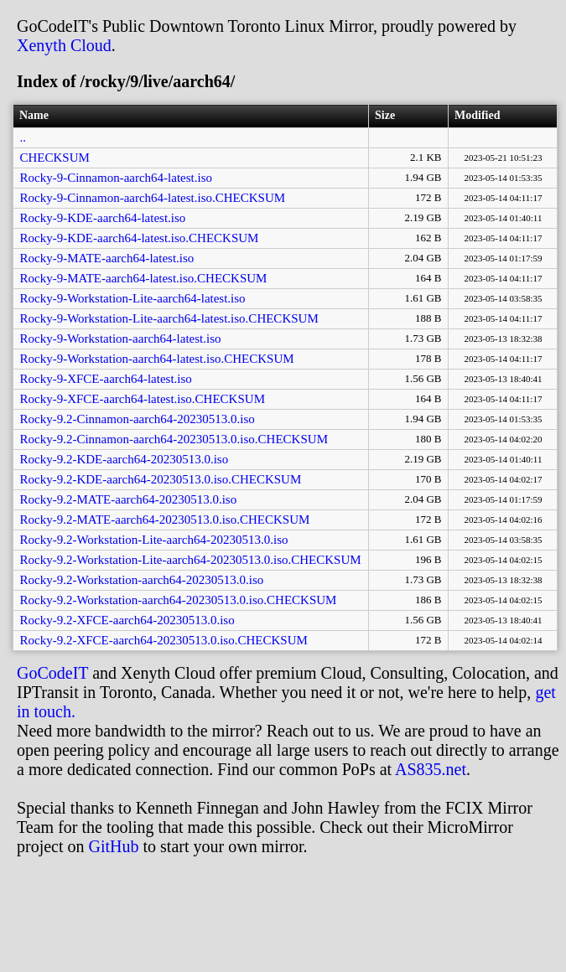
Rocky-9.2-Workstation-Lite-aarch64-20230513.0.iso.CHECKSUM (190, 559)
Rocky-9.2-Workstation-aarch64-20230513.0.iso (142, 580)
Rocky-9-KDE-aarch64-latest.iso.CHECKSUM (139, 238)
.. (23, 137)
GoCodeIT (52, 673)
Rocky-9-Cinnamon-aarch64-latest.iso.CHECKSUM (153, 197)
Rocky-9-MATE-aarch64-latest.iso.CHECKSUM (143, 278)
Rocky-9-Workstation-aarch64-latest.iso (120, 338)
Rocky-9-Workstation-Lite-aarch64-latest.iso (133, 298)
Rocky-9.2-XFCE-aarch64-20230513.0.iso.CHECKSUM (164, 640)
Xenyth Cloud (64, 45)
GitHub (114, 846)
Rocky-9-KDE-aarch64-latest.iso (103, 218)
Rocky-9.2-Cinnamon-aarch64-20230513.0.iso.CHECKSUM (174, 439)
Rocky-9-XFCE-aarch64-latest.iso (106, 378)
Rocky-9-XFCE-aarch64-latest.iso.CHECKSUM (142, 399)
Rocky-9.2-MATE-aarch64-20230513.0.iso (128, 499)
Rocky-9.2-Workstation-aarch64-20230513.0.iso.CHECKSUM (178, 600)
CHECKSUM (55, 157)
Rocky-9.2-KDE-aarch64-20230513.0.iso (124, 459)
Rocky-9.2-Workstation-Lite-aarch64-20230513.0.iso (154, 539)
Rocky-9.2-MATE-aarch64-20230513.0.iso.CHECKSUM (165, 519)
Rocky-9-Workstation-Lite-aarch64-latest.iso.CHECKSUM (169, 318)
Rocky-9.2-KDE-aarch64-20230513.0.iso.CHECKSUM (161, 479)
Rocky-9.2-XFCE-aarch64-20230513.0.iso (127, 620)
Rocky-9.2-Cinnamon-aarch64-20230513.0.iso (137, 419)
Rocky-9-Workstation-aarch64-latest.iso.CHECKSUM (157, 358)
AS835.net (430, 769)
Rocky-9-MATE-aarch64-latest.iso (107, 258)
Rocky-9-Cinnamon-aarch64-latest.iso (116, 177)
